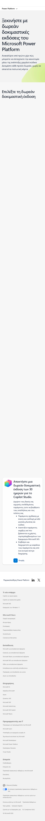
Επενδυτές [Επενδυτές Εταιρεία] (6, 774)
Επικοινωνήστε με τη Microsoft (12, 802)
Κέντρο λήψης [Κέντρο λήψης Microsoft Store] (7, 622)
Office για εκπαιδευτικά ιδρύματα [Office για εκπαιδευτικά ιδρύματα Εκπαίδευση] (13, 664)
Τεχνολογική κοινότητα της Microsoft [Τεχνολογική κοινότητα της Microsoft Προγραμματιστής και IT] (13, 736)
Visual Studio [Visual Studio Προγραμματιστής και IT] (7, 752)
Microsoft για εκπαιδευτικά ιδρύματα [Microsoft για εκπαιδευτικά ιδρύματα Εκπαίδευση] (14, 649)
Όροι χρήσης (6, 806)
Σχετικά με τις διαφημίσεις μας (12, 809)
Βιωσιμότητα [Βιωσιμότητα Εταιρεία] (6, 778)
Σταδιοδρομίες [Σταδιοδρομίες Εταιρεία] (7, 763)
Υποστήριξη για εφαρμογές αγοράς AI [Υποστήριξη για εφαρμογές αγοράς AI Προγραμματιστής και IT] (14, 733)
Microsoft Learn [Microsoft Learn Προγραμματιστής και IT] (7, 729)
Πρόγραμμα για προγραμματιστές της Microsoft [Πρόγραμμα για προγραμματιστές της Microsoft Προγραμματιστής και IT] (17, 725)
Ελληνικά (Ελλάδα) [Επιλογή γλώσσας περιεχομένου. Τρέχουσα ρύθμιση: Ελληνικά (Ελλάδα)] (11, 785)
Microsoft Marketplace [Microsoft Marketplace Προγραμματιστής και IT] (9, 740)
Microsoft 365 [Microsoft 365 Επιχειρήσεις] (7, 702)
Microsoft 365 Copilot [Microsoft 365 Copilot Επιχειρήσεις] (9, 710)
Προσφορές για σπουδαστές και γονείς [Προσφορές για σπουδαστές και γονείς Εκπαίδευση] (14, 672)
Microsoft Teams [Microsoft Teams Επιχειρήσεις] (7, 714)
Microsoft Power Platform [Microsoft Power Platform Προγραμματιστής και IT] (10, 744)
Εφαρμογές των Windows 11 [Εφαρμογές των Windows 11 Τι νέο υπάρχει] (11, 607)
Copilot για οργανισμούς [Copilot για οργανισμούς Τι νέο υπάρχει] (10, 596)
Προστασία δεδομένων (29, 802)
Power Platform (8, 8)
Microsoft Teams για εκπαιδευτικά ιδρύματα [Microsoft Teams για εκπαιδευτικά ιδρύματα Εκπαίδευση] (16, 656)
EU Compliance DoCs (28, 809)
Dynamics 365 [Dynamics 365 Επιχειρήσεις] (7, 698)
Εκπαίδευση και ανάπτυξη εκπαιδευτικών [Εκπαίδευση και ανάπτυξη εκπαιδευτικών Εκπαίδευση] (15, 668)
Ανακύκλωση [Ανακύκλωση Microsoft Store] (7, 634)
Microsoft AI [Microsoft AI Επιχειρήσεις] (6, 687)
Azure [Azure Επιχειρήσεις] (4, 694)
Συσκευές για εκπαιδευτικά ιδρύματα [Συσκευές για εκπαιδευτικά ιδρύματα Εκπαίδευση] (14, 653)
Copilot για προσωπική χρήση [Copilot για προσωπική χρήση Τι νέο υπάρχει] (11, 600)
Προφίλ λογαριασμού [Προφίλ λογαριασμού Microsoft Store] (9, 618)
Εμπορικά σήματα (17, 806)
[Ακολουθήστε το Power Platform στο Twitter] (39, 580)
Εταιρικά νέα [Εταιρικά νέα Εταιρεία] (7, 767)
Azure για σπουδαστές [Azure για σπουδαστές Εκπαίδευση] (9, 676)
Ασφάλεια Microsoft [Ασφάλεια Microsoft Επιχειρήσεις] (9, 691)
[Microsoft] (22, 1)
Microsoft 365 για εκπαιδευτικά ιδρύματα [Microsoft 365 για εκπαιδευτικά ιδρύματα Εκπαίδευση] (15, 660)
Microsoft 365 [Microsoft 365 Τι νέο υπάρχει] (7, 603)
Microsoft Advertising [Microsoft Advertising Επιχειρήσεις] (9, 706)
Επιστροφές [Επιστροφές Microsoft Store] (6, 626)
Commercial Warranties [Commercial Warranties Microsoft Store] (10, 638)
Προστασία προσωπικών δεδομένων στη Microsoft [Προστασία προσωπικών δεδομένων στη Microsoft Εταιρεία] (18, 771)
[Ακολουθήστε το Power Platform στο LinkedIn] (33, 580)
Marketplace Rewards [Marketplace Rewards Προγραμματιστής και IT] (9, 748)
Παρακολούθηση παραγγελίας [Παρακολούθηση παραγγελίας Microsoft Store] (12, 630)
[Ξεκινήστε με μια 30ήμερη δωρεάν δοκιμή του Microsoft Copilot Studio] (18, 560)
